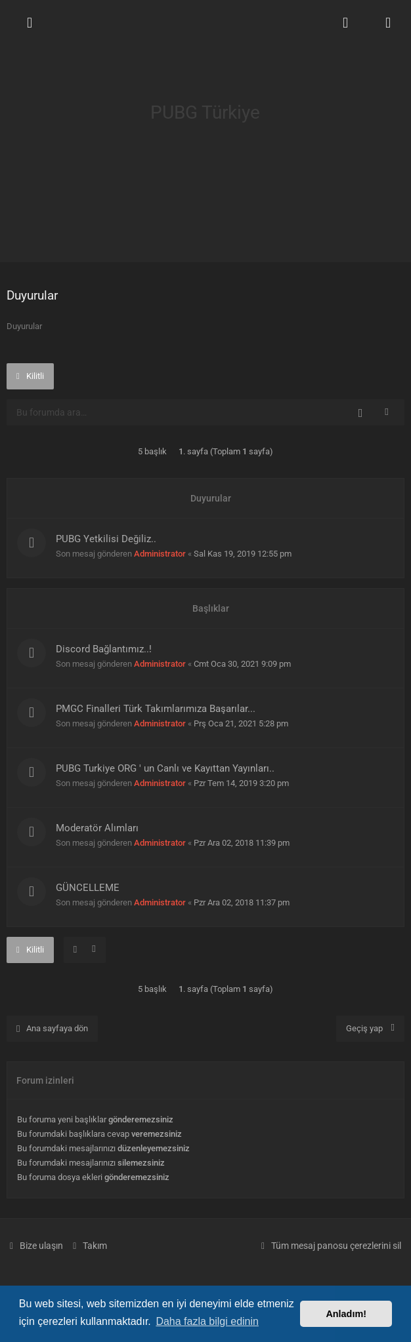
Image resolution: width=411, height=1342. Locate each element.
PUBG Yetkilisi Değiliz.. (106, 539)
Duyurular (32, 295)
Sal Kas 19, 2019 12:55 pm (243, 554)
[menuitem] (345, 23)
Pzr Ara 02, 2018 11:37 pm (242, 902)
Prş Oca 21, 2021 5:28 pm (241, 723)
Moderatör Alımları (97, 828)
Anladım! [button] (346, 1314)
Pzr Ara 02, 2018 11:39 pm (242, 843)
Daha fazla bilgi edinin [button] (207, 1321)
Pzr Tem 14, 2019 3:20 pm (241, 783)
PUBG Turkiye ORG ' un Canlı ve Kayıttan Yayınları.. (165, 768)
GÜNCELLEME (87, 888)
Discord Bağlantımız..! (104, 649)
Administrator (160, 554)
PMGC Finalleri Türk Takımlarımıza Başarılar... (155, 709)
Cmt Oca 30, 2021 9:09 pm (242, 664)
